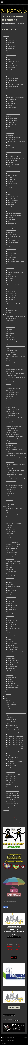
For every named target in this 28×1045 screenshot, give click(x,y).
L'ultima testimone (11, 287)
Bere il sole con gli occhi (13, 611)
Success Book (9, 386)
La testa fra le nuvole (12, 118)
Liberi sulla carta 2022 (11, 776)
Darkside (9, 194)
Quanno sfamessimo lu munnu (13, 398)
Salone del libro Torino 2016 (12, 803)
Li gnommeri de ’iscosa (11, 443)
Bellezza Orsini (9, 500)
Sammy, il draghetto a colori (12, 514)
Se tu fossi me (10, 128)
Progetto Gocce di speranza (12, 767)
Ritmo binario (10, 601)
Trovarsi (9, 76)
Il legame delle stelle (12, 147)
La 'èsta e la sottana (10, 407)
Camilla (9, 312)
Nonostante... (10, 656)
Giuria (8, 755)
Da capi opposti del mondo (13, 240)
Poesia (7, 580)
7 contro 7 (9, 274)
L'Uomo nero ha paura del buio (13, 561)
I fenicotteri (10, 584)
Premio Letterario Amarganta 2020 (15, 742)
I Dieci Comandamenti (11, 360)
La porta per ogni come (11, 552)
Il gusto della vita (11, 198)
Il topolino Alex (9, 550)
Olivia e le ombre (10, 565)
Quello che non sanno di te (13, 171)
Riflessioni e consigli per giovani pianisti (15, 373)
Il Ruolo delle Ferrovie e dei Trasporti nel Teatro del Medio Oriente (15, 317)
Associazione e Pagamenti (9, 1015)
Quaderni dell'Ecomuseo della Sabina (14, 485)
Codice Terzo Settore (11, 481)
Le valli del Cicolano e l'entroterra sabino (15, 377)
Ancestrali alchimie (10, 367)
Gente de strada (11, 139)
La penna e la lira (10, 493)
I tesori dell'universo (12, 620)
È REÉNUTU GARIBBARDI (12, 409)
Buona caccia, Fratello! (12, 242)
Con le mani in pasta (10, 784)
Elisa (8, 59)
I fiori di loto (8, 384)
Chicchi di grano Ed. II (12, 727)
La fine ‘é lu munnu (10, 339)
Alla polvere (10, 192)
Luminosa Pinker (11, 103)
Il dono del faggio (11, 185)
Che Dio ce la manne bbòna (12, 392)
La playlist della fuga (12, 50)
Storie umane (10, 603)
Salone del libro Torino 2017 (12, 797)
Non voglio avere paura (11, 548)
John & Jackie (10, 259)
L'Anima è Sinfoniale (10, 327)
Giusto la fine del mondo (13, 112)
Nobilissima (10, 289)
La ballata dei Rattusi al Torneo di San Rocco (16, 142)
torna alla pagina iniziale (18, 23)
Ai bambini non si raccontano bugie (14, 487)
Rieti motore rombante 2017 (12, 795)
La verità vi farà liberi (11, 381)
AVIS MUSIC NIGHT (10, 782)
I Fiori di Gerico (9, 396)
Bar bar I (9, 308)
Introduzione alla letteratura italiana (14, 495)
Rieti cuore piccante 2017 (12, 789)
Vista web (25, 1039)
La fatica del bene (11, 677)
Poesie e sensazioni (12, 643)
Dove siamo (8, 700)
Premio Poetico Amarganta (12, 757)
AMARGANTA (12, 944)
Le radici (9, 639)
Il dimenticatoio (9, 525)
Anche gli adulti (11, 63)
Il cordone (9, 173)
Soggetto (9, 626)
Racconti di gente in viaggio (13, 137)
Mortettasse (10, 149)
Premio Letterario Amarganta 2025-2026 (16, 732)
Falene (9, 211)
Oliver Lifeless (9, 567)
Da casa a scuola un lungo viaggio (15, 306)
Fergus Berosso (11, 69)
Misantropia (10, 135)
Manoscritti (6, 810)
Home (5, 33)
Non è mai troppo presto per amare (15, 261)
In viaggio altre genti (12, 65)
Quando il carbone (10, 322)
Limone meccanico (11, 293)
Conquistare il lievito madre (12, 430)
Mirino (7, 365)
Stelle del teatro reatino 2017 (12, 791)
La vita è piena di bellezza (13, 632)
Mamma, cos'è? (9, 569)
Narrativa (6, 36)
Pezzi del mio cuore (12, 666)
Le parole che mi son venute (14, 637)
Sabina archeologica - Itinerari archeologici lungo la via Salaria (16, 454)
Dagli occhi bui (10, 616)
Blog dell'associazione (14, 1007)
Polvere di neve (11, 219)
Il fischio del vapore (10, 502)
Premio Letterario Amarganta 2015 (15, 753)
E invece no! (9, 540)
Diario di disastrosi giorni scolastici (15, 84)
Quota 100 (9, 187)
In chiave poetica (10, 462)
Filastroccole (9, 527)
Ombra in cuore (11, 668)
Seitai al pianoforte (10, 411)
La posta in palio (10, 390)
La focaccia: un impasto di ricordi (13, 426)
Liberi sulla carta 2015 (11, 805)
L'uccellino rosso (10, 521)
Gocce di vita (10, 622)
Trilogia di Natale (10, 559)
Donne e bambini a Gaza (11, 354)
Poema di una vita (11, 607)
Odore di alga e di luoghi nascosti (15, 651)
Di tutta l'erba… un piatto (11, 428)
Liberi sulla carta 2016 (11, 801)
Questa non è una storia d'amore (15, 272)
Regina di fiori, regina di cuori (12, 434)
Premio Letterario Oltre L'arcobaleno (14, 761)
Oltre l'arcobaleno (11, 230)
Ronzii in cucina (9, 468)
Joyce (8, 251)
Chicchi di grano (9, 723)
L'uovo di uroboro (11, 46)
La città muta (10, 630)
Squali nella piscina (11, 109)
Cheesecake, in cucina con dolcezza (14, 424)
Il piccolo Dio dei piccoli (11, 571)
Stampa (3, 1037)
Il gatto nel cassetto (10, 531)
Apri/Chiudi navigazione (14, 2)
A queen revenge (11, 82)
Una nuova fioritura (11, 624)
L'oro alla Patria (11, 179)
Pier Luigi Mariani (10, 422)
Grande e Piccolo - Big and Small (13, 563)
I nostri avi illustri (10, 333)
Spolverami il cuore (11, 295)
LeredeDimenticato (11, 38)
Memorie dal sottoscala (11, 394)
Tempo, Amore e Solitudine (13, 586)
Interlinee (9, 679)
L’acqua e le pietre (11, 689)
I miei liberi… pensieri (12, 673)
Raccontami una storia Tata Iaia (13, 544)
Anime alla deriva (11, 209)
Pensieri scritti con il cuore (13, 628)
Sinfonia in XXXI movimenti (13, 618)
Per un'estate (10, 232)
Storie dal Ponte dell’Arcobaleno (13, 546)
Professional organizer (11, 375)
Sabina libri (8, 708)
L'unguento (10, 217)
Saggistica (6, 314)
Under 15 (6, 506)
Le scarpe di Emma (12, 131)
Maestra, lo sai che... (12, 276)
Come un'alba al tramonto (13, 685)
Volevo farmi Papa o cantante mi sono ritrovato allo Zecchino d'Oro (15, 437)
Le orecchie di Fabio (10, 529)
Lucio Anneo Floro (10, 371)
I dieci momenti (10, 133)
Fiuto (8, 126)
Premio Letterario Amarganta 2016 (15, 751)
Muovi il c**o (10, 52)
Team (5, 696)
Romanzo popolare (11, 223)
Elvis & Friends (9, 445)
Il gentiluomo (10, 105)
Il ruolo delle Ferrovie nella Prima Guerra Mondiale (15, 465)
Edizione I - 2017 (11, 763)
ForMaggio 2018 (10, 717)
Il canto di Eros (10, 48)
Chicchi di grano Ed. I (12, 725)
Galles (7, 325)
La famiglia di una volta (11, 441)
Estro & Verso (10, 664)
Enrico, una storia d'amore (13, 244)
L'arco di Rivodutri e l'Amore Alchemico (15, 470)
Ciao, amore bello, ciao (12, 649)
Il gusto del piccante (10, 472)
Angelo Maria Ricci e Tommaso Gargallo (15, 369)
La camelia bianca (11, 592)
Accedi (25, 1037)
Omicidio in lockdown (12, 120)
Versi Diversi (10, 588)
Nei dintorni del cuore (12, 175)
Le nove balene (11, 95)
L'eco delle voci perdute (12, 183)
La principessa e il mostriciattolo (13, 523)
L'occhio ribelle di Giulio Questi (13, 388)
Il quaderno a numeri (12, 257)
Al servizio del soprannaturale (14, 213)
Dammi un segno (11, 93)
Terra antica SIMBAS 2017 (12, 793)
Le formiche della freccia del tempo (15, 158)
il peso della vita (11, 299)
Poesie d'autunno (11, 658)
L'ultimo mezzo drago (12, 40)
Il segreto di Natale (11, 57)
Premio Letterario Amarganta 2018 (15, 746)
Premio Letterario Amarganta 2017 (15, 748)
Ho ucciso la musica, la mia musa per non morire (15, 347)
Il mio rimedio (9, 331)
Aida (7, 512)
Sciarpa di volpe (9, 533)
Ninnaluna (8, 516)
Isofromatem (10, 71)
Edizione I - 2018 (11, 759)
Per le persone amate (12, 605)
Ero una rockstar (11, 190)
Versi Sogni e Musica (12, 670)
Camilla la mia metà (12, 310)
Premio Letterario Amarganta (12, 729)
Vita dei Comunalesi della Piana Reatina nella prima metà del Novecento (15, 418)
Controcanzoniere (11, 609)
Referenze (8, 694)
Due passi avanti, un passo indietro (15, 236)
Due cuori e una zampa (12, 196)
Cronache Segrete (11, 99)
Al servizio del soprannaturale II (14, 215)
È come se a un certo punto (13, 114)
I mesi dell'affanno (11, 683)
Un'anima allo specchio (12, 662)
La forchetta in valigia (11, 432)
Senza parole (10, 645)
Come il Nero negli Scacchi (12, 405)
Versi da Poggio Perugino (13, 660)
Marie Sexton (10, 42)
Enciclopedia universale (12, 156)
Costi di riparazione (11, 282)
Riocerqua (9, 280)
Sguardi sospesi (11, 67)
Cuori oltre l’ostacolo (10, 352)
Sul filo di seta (9, 491)
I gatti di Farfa (10, 206)
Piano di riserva (11, 291)
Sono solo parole (11, 228)
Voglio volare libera (11, 597)
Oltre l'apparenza (11, 599)
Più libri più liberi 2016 (11, 799)
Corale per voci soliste (12, 78)
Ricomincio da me (11, 181)
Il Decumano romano (11, 497)
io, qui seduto (9, 538)
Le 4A (8, 44)
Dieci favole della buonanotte (12, 542)
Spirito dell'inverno (11, 253)
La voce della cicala (12, 301)
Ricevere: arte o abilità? (11, 447)
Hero (7, 573)
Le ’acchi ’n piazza (10, 504)
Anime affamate (11, 225)
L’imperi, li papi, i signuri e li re (13, 413)
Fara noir (8, 706)
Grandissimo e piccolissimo (12, 554)
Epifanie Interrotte (11, 594)
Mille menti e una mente (13, 74)
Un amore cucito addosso (13, 164)
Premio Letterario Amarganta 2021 (15, 740)
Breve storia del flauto (11, 476)
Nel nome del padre (12, 160)
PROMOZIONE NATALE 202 (12, 704)
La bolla (9, 116)
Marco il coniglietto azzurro (12, 557)
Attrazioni (9, 582)
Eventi (5, 698)
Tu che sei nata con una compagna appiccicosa (15, 167)
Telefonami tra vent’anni (13, 247)
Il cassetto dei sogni (10, 535)
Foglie (8, 221)
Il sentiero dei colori (12, 154)
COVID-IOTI (10, 162)
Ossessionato (10, 204)
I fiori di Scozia (9, 379)
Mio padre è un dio (10, 337)
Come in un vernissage (12, 647)
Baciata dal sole (11, 613)
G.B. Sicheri (8, 335)
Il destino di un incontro (11, 350)
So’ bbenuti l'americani (11, 415)
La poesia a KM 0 (10, 702)
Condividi (5, 907)
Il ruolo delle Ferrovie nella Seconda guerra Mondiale (16, 357)
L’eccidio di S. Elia (10, 329)
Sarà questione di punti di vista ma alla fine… (15, 509)
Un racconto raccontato (12, 86)
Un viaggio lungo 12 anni (13, 635)
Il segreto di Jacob (11, 55)
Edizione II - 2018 (11, 765)
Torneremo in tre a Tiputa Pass (14, 303)
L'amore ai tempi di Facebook (14, 88)
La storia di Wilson (11, 107)
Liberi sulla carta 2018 (11, 778)
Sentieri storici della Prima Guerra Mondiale (16, 478)
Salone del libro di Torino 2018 (13, 719)
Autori (7, 807)
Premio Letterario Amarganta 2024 (15, 734)
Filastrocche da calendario (12, 519)
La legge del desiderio (12, 200)
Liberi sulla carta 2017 (11, 780)
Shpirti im (9, 90)
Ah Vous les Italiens (12, 297)
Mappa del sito (10, 1037)
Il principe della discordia (13, 61)
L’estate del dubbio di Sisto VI (14, 152)
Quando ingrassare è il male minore (14, 400)
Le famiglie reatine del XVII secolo (14, 474)
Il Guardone (10, 675)
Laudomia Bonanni (10, 362)
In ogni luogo (10, 177)
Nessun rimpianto (11, 234)
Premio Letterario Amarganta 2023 (15, 736)
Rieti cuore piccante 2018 (12, 710)
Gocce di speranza (11, 249)
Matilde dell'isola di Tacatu (12, 576)
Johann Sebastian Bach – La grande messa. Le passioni (16, 343)
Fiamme (9, 270)
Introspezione (10, 681)
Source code (10, 255)
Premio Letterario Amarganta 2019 (15, 744)
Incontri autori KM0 (10, 721)
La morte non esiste (10, 320)
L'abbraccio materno (12, 80)
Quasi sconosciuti (11, 124)
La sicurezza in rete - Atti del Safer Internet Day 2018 (16, 459)
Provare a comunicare (12, 687)
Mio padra (9, 145)
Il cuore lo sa (10, 263)
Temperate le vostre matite (13, 284)
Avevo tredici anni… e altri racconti (15, 97)
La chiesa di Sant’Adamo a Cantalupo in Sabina (15, 450)
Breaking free (10, 122)
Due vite (9, 265)
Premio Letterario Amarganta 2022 (15, 738)
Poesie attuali (10, 641)
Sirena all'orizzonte (11, 202)
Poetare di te (10, 654)
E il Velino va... (10, 278)
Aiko (8, 238)
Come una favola (10, 578)
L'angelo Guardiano (12, 590)
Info (5, 691)
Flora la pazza (10, 268)
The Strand (10, 101)
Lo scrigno (8, 483)
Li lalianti (8, 403)
